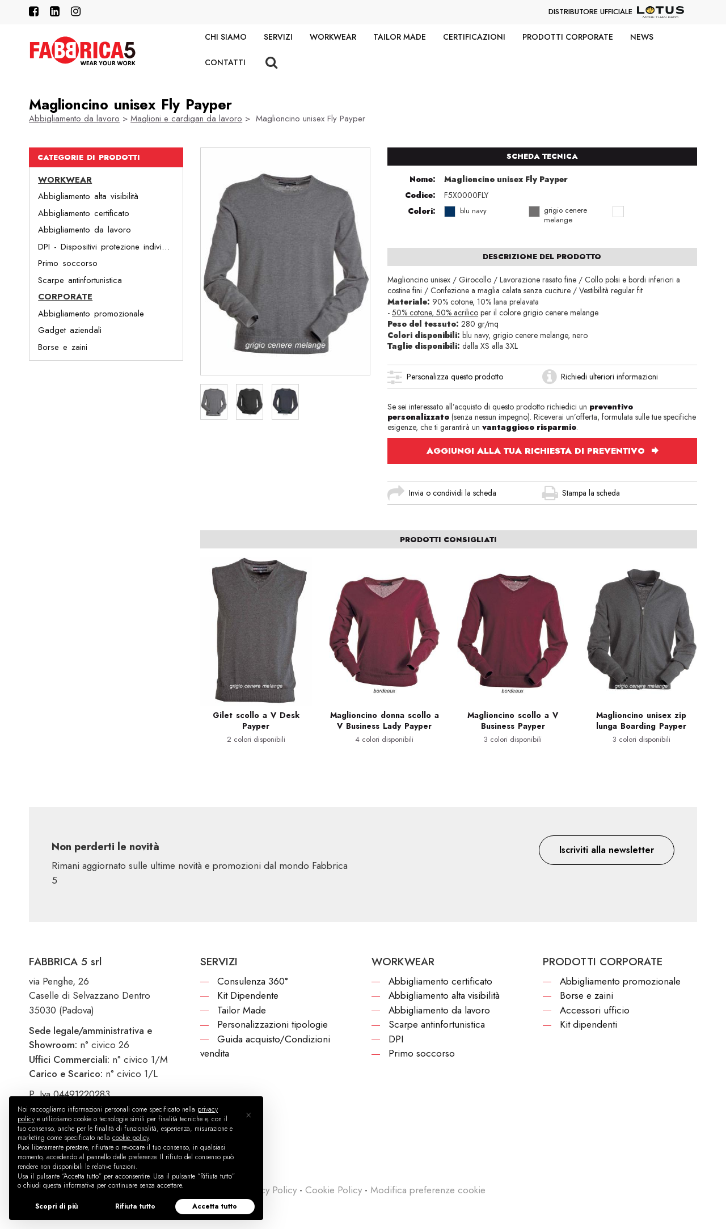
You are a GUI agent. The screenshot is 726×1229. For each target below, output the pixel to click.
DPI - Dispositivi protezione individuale (110, 246)
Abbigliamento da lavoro (74, 118)
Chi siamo (226, 37)
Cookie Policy (333, 1190)
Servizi (278, 37)
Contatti (225, 62)
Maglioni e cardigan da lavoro (186, 118)
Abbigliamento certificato (83, 213)
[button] (606, 850)
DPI (396, 1039)
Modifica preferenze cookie (428, 1190)
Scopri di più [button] (56, 1206)
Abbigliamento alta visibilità (88, 196)
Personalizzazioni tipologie (272, 1024)
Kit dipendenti (588, 1024)
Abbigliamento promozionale (91, 313)
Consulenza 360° (252, 981)
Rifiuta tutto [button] (135, 1206)
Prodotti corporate (567, 37)
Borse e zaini (62, 347)
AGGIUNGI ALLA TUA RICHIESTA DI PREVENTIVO (537, 451)
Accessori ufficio (595, 1010)
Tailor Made (399, 37)
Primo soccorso (68, 263)
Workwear (333, 37)
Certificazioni (474, 37)
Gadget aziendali (70, 330)
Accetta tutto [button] (214, 1206)
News (641, 37)
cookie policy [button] (130, 1138)
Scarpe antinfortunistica (80, 280)
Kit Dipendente (247, 995)
